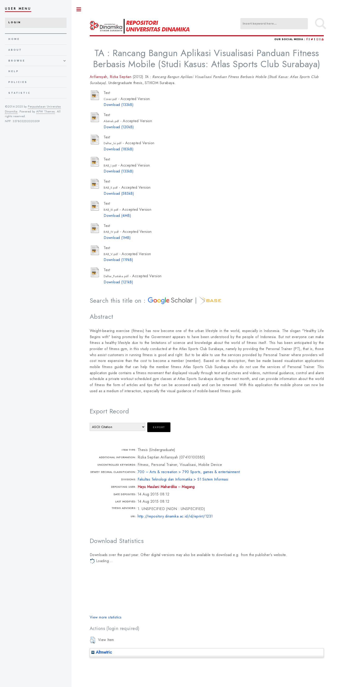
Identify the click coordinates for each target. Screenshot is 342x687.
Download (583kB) (119, 193)
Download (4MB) (117, 215)
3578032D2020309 (26, 121)
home (14, 39)
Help (13, 71)
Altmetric (101, 652)
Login (14, 22)
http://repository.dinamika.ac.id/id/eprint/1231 (175, 516)
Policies (17, 82)
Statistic (19, 93)
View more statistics (106, 617)
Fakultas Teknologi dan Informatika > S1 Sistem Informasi (183, 479)
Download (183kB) (119, 149)
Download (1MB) (117, 237)
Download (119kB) (118, 259)
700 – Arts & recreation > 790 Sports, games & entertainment (189, 471)
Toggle (79, 9)
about (15, 49)
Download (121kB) (118, 282)
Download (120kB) (119, 127)
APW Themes (45, 111)
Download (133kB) (119, 104)
